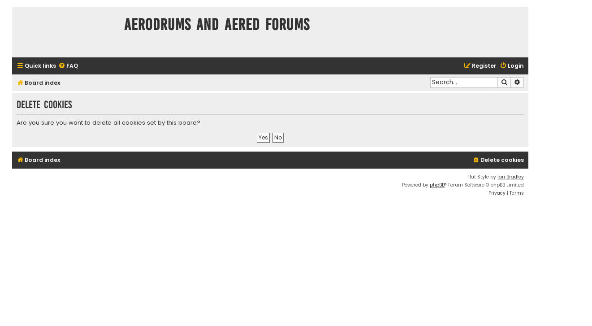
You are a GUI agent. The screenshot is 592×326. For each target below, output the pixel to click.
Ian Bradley (510, 177)
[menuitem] (68, 66)
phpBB (437, 185)
